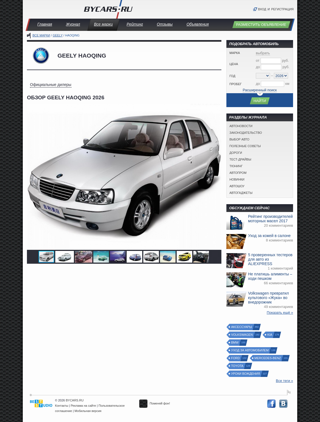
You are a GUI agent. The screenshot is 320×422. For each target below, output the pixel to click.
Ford (235, 358)
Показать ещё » (280, 312)
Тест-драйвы (240, 159)
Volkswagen (242, 335)
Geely (58, 35)
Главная (45, 24)
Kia (270, 335)
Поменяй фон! (154, 403)
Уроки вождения (246, 374)
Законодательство (245, 132)
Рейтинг (135, 24)
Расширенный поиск (260, 90)
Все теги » (284, 381)
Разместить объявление (261, 25)
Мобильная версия (87, 411)
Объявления (197, 24)
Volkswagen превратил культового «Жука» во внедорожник (268, 297)
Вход (262, 9)
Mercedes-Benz (267, 358)
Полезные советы (245, 146)
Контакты (61, 405)
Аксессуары (241, 327)
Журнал (73, 24)
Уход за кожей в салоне (269, 235)
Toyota (237, 366)
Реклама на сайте (83, 405)
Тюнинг (236, 166)
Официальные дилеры (50, 84)
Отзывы (165, 24)
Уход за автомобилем (250, 350)
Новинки (236, 179)
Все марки (103, 24)
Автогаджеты (240, 192)
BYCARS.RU (75, 400)
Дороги (235, 152)
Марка (234, 53)
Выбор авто (239, 139)
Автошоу (236, 186)
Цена (233, 64)
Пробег (235, 84)
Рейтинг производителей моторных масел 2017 (270, 218)
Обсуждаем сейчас (249, 208)
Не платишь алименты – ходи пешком (270, 276)
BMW (235, 342)
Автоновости (240, 126)
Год (232, 76)
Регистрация (282, 9)
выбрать (263, 53)
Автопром (237, 172)
